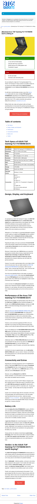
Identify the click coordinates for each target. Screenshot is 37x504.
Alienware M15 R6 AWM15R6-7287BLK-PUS (20, 310)
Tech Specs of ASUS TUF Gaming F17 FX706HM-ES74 (17, 142)
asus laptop (7, 488)
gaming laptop (7, 26)
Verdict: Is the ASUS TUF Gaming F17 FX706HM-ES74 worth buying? (17, 447)
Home (2, 26)
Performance (10, 129)
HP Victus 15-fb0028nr (14, 397)
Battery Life (10, 133)
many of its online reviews (11, 275)
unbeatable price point (21, 100)
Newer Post (5, 495)
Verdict (9, 136)
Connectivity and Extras (12, 131)
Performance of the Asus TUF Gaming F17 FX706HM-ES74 (18, 296)
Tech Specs (10, 125)
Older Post (32, 495)
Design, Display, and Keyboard (14, 127)
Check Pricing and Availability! (19, 114)
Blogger (21, 503)
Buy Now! (19, 482)
